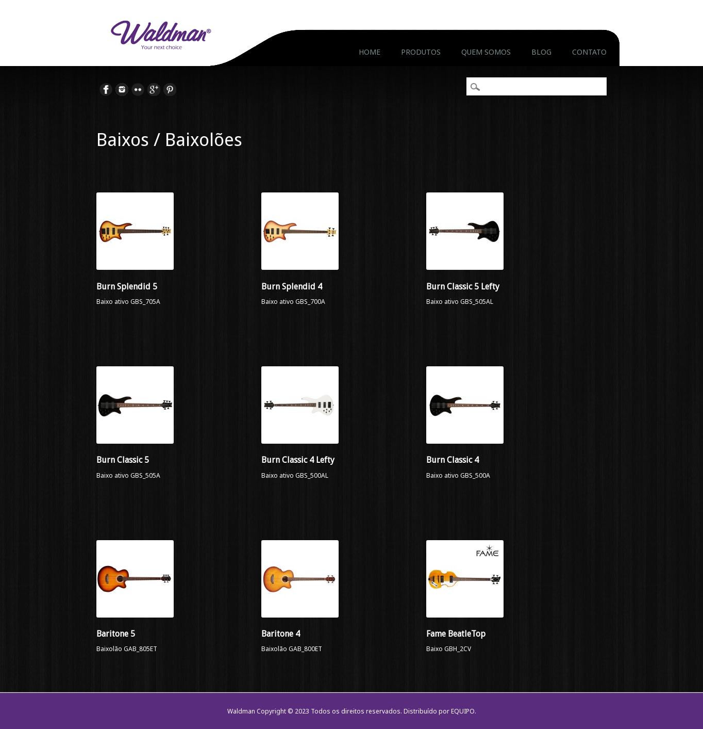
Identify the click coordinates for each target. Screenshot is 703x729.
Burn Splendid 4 (291, 286)
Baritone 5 (115, 634)
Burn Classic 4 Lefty (297, 460)
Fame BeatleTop (456, 634)
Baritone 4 (280, 634)
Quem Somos (486, 52)
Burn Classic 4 (452, 460)
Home (369, 52)
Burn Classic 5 (122, 460)
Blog (541, 52)
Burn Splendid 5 (126, 286)
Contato (589, 52)
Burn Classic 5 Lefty (462, 286)
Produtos (421, 52)
